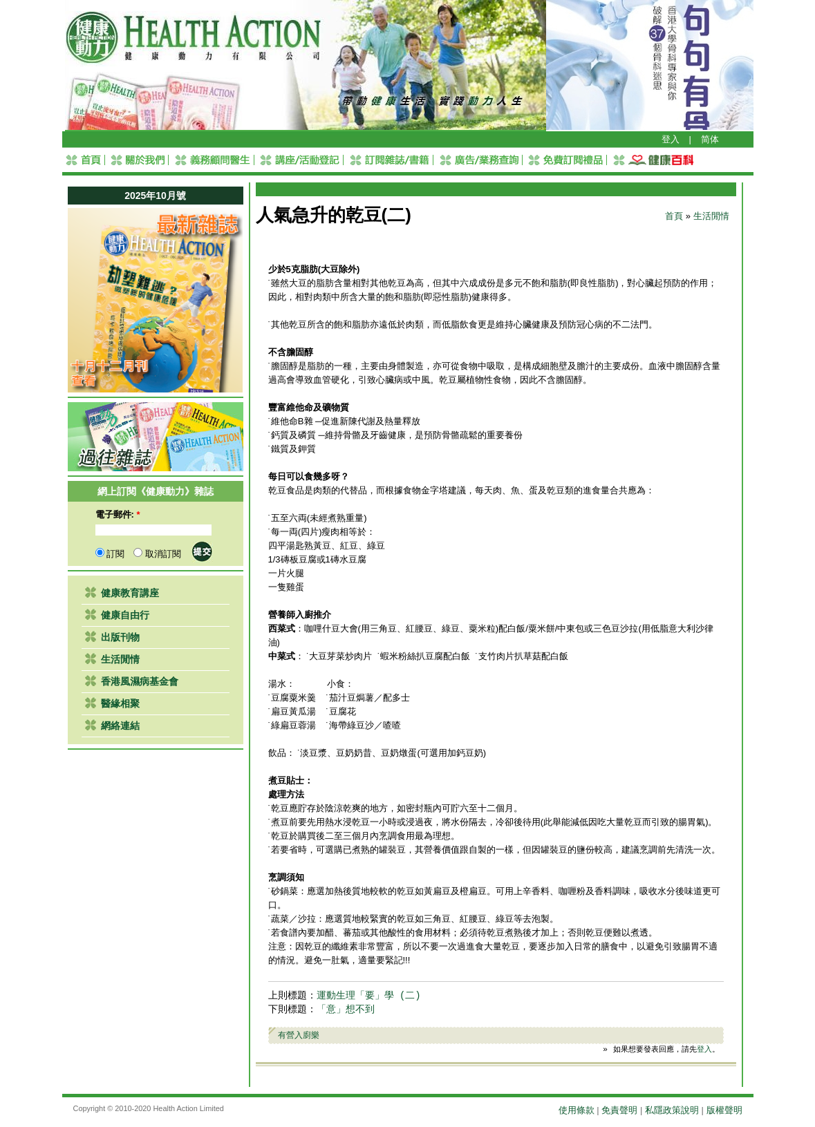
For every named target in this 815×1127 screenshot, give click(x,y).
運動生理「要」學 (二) (369, 995)
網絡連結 (120, 725)
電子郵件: (117, 514)
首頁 (674, 216)
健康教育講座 (130, 592)
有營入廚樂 (298, 1034)
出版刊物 (120, 637)
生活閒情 (120, 659)
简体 (710, 139)
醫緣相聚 (120, 703)
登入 (671, 139)
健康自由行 (125, 615)
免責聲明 (619, 1110)
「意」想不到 (346, 1009)
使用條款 (576, 1110)
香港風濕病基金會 (139, 681)
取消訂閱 (157, 554)
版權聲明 (724, 1110)
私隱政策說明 (672, 1110)
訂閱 (110, 554)
